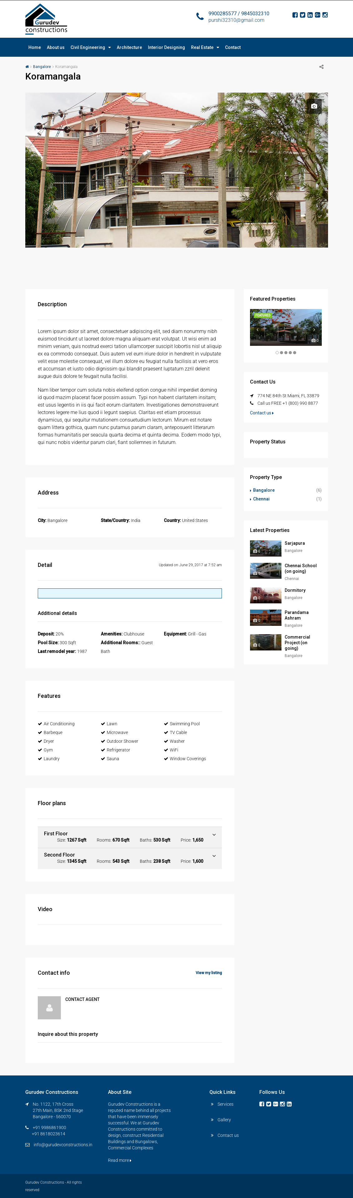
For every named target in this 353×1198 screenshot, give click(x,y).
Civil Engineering (88, 47)
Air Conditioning (56, 723)
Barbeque (50, 732)
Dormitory (295, 590)
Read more (119, 1160)
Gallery (224, 1119)
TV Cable (175, 732)
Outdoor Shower (119, 741)
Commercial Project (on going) (297, 643)
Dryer (46, 741)
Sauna (110, 758)
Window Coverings (185, 758)
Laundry (49, 758)
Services (225, 1104)
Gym (45, 749)
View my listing (209, 973)
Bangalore (42, 67)
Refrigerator (115, 749)
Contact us (262, 412)
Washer (174, 741)
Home (34, 47)
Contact (233, 47)
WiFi (171, 749)
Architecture (129, 47)
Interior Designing (166, 47)
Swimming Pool (182, 723)
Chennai (261, 498)
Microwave (114, 732)
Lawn (109, 723)
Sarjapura (295, 543)
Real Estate (202, 47)
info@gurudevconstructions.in (63, 1144)
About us (56, 47)
